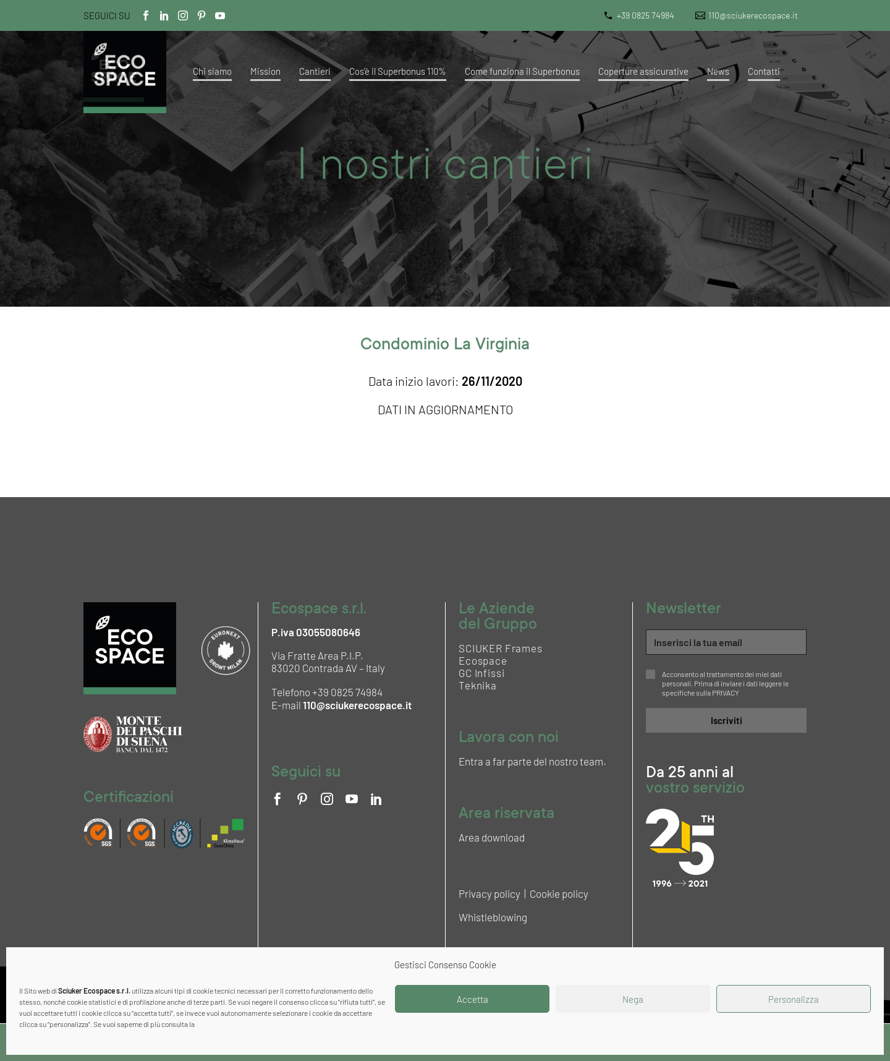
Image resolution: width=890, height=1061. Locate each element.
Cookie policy (559, 893)
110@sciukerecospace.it (753, 15)
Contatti (764, 71)
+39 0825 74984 (645, 15)
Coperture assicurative (643, 71)
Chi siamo (212, 71)
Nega (632, 999)
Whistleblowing (493, 917)
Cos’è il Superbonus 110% (397, 71)
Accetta (472, 999)
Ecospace (483, 660)
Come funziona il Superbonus (522, 71)
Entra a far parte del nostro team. (532, 761)
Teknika (478, 685)
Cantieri (315, 71)
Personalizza (793, 999)
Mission (265, 71)
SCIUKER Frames (501, 648)
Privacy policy (489, 893)
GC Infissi (482, 673)
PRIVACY (725, 692)
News (718, 71)
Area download (492, 837)
